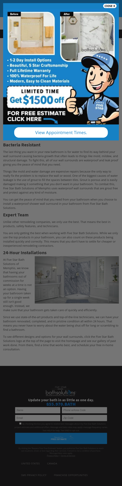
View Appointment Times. (61, 132)
